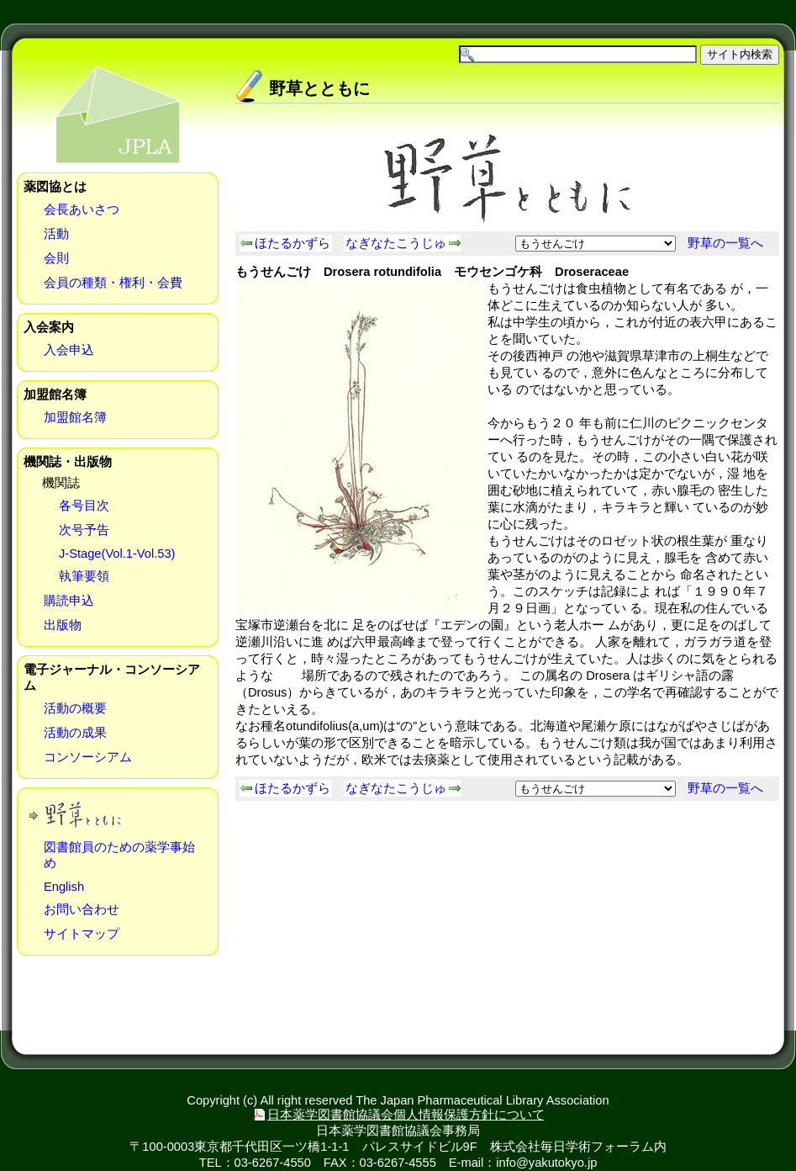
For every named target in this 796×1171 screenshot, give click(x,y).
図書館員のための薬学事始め (119, 855)
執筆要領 (84, 576)
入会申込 (69, 350)
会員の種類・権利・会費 (113, 282)
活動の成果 (75, 732)
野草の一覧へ (725, 243)
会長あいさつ (81, 209)
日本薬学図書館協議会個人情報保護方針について (406, 1114)
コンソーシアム (88, 757)
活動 (56, 234)
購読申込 (69, 600)
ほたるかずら (292, 243)
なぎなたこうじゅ (395, 243)
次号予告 (84, 530)
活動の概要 (75, 708)
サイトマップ (81, 934)
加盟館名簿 (75, 417)
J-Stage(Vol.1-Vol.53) (117, 553)
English (64, 886)
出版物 (63, 625)
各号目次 (84, 505)
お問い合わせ (81, 909)
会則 (56, 258)
